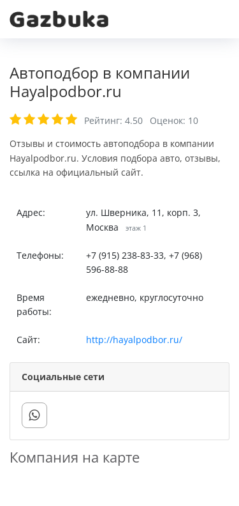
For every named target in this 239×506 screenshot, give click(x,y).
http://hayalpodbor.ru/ (134, 340)
